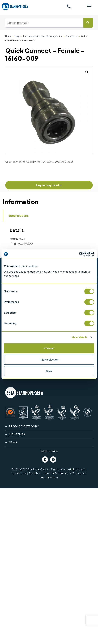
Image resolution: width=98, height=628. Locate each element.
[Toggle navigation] (89, 6)
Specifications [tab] (18, 215)
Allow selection (49, 359)
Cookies (34, 473)
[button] (87, 72)
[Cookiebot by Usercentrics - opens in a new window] (79, 254)
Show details (79, 337)
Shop (17, 36)
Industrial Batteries (55, 473)
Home (8, 36)
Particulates (72, 36)
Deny (49, 371)
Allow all (49, 348)
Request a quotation (49, 185)
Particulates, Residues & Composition (43, 36)
